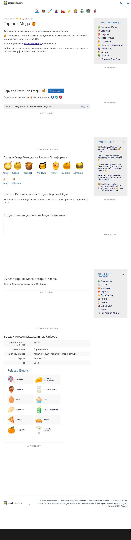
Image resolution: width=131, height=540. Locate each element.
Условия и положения (48, 500)
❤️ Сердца (103, 292)
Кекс (45, 399)
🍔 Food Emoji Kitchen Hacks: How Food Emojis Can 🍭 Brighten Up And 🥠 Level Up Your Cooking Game (110, 187)
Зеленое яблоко (108, 27)
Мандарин (20, 430)
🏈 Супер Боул (105, 306)
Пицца (18, 419)
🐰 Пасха (102, 284)
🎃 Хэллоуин (104, 288)
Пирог (46, 419)
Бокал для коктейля (48, 430)
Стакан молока (50, 389)
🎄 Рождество (105, 281)
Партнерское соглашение (99, 500)
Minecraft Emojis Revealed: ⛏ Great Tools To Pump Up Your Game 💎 (110, 177)
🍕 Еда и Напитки (26, 19)
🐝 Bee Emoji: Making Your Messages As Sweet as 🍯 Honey (110, 149)
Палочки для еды (109, 59)
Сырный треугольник (48, 379)
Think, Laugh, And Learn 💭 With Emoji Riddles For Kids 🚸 (110, 158)
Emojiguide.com (9, 19)
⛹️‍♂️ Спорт (102, 302)
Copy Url (84, 106)
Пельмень (20, 409)
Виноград (104, 48)
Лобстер (104, 31)
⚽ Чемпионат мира (108, 313)
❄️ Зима (102, 309)
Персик (103, 34)
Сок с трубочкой (50, 409)
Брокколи (104, 55)
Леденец (19, 379)
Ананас (103, 52)
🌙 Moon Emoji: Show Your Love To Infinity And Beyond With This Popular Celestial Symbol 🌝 (110, 168)
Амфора (19, 389)
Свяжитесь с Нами (119, 500)
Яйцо (18, 399)
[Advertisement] (65, 534)
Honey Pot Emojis (33, 43)
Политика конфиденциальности (73, 500)
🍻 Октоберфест (106, 295)
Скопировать (56, 91)
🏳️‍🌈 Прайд (102, 299)
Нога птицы (106, 38)
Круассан (104, 41)
